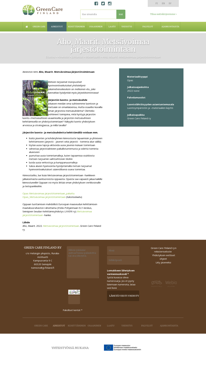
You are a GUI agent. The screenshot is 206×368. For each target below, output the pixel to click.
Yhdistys (126, 26)
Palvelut (147, 26)
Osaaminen (95, 26)
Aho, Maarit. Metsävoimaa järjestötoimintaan (131, 57)
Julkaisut (77, 57)
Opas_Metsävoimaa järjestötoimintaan (44, 197)
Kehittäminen (76, 26)
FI (156, 3)
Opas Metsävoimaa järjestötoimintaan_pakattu (49, 193)
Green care (39, 26)
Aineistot (57, 26)
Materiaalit (92, 57)
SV (170, 3)
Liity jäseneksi (163, 262)
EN (163, 3)
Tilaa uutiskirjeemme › (163, 14)
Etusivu (50, 57)
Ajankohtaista (170, 26)
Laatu (112, 26)
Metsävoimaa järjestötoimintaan (61, 225)
